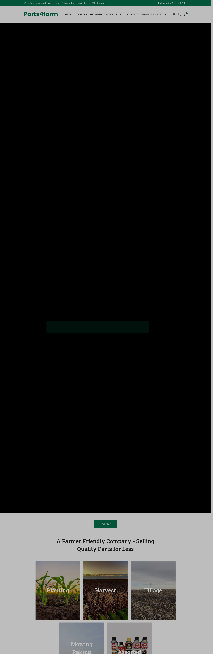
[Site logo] (41, 13)
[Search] (179, 14)
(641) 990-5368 (179, 3)
